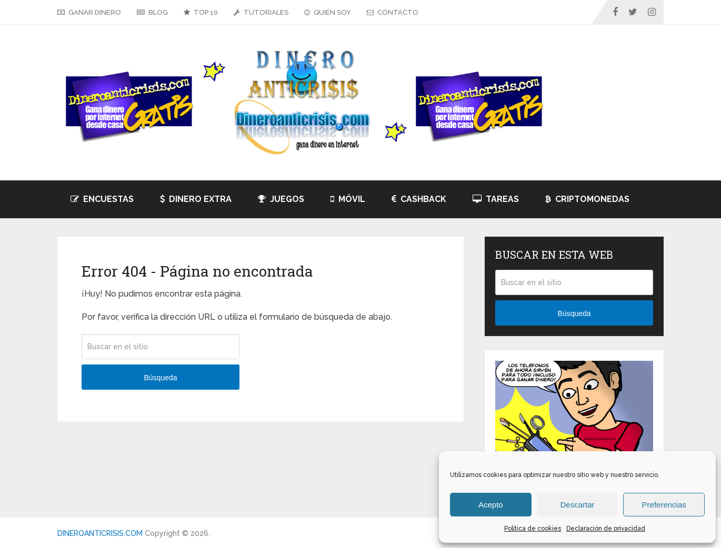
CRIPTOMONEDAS (587, 199)
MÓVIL (348, 199)
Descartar (577, 504)
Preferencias (664, 504)
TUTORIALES (261, 12)
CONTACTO (392, 12)
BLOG (152, 12)
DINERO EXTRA (196, 199)
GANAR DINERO (89, 12)
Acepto (490, 504)
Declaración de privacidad (605, 528)
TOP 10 (201, 12)
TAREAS (496, 199)
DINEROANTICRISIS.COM (100, 533)
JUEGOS (281, 199)
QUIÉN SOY (327, 12)
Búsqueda (160, 377)
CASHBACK (419, 199)
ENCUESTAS (102, 199)
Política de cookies (532, 528)
